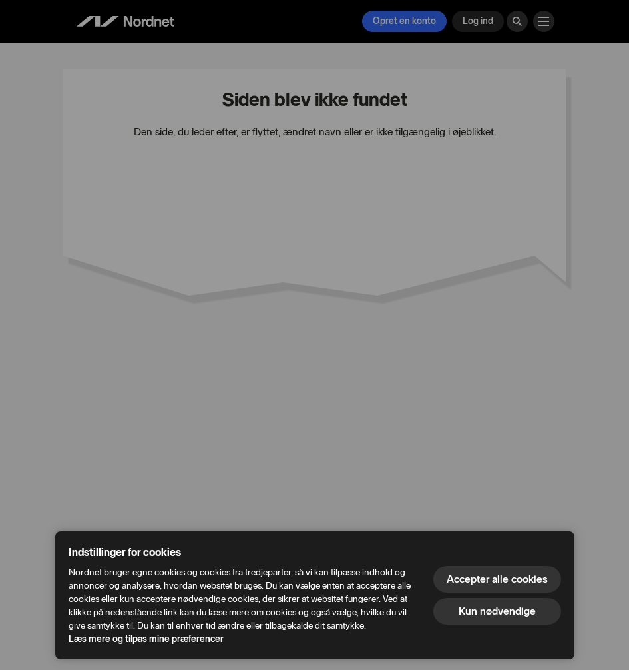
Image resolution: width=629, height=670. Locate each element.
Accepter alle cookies (497, 579)
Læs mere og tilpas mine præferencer (146, 639)
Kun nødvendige (497, 611)
